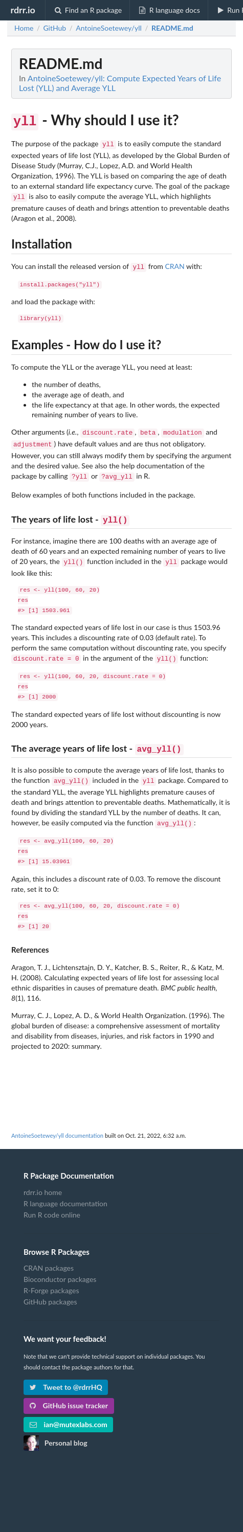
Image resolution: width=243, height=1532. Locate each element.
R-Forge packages (51, 1276)
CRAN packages (49, 1254)
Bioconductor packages (60, 1265)
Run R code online (52, 1201)
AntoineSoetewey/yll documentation (57, 1121)
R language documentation (65, 1189)
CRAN (174, 262)
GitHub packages (50, 1287)
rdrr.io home (43, 1179)
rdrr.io (22, 9)
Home (23, 28)
